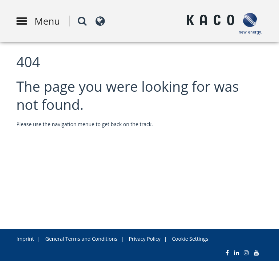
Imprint (25, 238)
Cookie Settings (190, 238)
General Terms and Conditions (81, 238)
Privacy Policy (144, 238)
